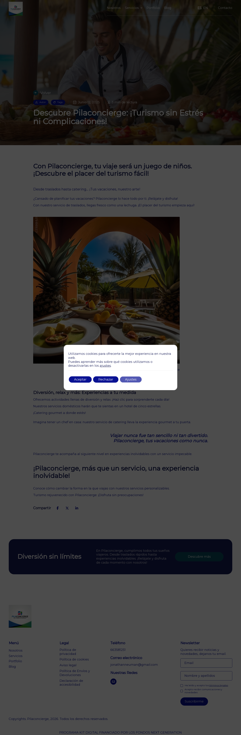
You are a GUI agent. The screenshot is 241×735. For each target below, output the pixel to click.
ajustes (105, 366)
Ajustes (131, 379)
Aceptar (80, 379)
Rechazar (105, 379)
